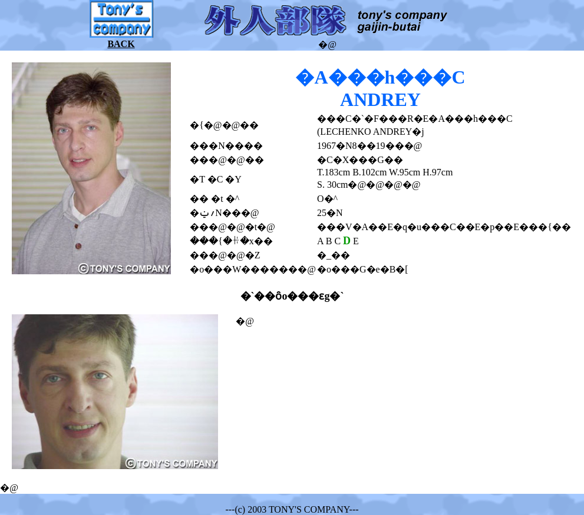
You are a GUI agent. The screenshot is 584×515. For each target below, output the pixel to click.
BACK (120, 44)
